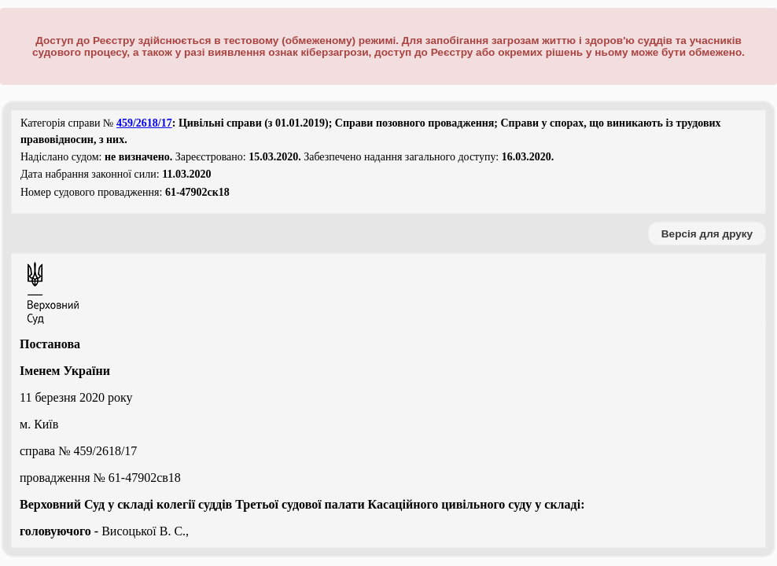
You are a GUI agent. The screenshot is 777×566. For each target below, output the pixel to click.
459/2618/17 (144, 123)
